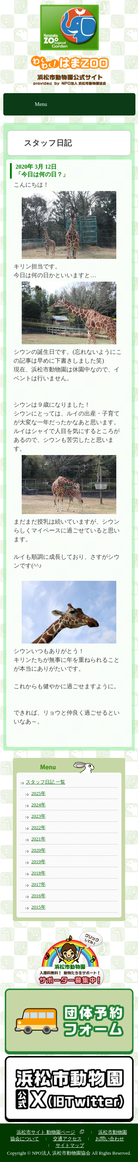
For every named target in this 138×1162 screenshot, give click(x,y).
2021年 (38, 839)
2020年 (38, 850)
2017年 (38, 884)
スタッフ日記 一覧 (45, 782)
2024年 (38, 804)
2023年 (38, 816)
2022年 (38, 827)
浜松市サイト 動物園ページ (46, 1132)
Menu (41, 104)
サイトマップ (70, 1145)
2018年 (38, 873)
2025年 (38, 793)
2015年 (38, 907)
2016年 (38, 895)
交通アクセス (67, 1138)
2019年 (38, 861)
